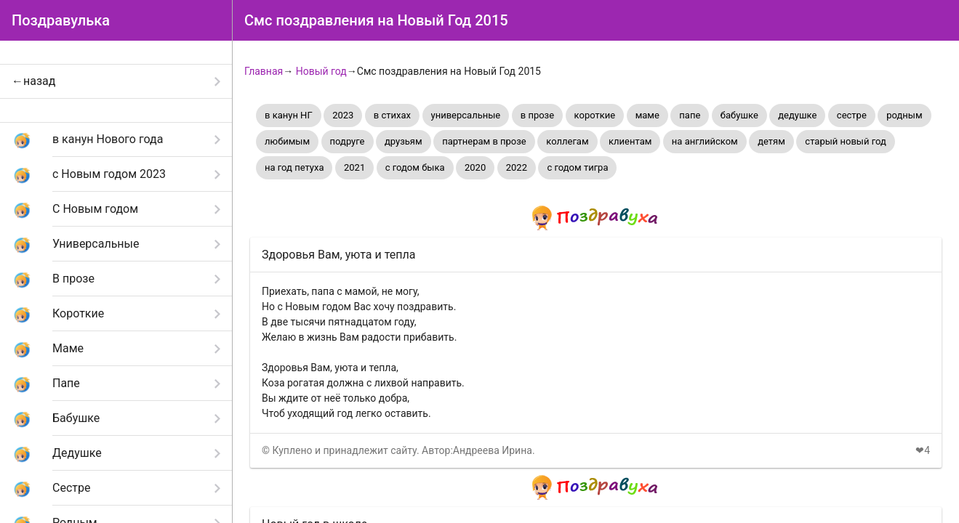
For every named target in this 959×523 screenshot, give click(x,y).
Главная (263, 71)
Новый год (321, 71)
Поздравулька (61, 20)
